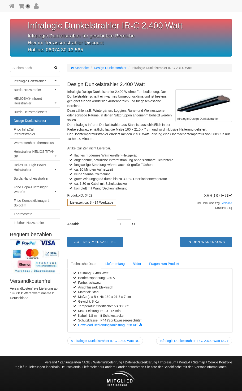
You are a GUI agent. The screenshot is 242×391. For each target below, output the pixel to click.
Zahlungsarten (70, 362)
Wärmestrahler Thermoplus (34, 143)
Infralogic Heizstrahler (35, 81)
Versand (227, 203)
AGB (87, 362)
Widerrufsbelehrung (107, 362)
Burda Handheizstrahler (31, 178)
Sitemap (199, 362)
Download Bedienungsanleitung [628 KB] (110, 325)
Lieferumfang (115, 264)
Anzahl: (73, 224)
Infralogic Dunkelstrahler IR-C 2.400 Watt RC (194, 341)
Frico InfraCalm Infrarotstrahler (25, 132)
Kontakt (184, 362)
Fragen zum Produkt (164, 264)
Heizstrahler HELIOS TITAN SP (35, 154)
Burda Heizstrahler (35, 90)
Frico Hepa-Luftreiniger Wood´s (35, 189)
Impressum (168, 362)
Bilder (137, 264)
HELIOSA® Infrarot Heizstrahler (35, 101)
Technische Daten (84, 264)
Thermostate (23, 214)
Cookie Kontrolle (220, 362)
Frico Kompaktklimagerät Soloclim (32, 203)
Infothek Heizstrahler (29, 223)
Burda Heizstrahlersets (30, 112)
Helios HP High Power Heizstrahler (35, 167)
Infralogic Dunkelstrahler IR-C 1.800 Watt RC (105, 341)
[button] (24, 6)
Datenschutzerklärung (141, 362)
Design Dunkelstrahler (30, 121)
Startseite (80, 68)
